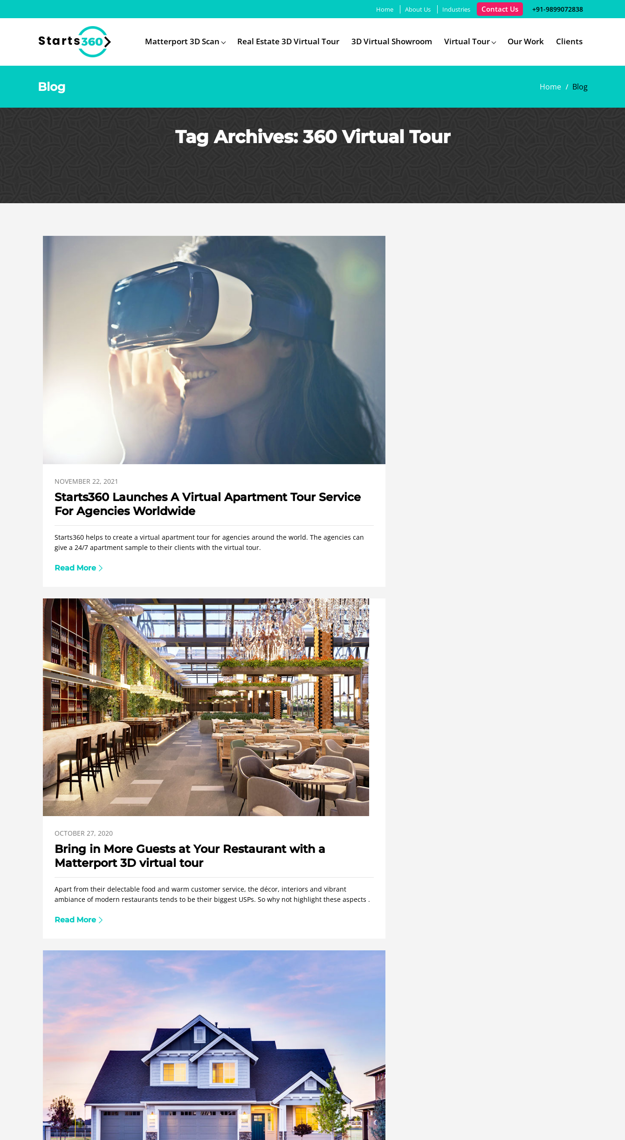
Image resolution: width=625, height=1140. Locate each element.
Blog (490, 977)
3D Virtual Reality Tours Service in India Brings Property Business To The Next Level (310, 710)
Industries (450, 9)
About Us (412, 9)
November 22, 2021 (86, 366)
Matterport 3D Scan (182, 41)
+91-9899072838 (553, 9)
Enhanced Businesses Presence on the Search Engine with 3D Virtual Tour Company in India (123, 710)
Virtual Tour (467, 41)
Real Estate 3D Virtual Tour (288, 41)
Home (378, 9)
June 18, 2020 (443, 672)
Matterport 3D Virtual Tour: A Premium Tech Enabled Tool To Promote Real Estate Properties (492, 403)
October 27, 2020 (267, 366)
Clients (569, 41)
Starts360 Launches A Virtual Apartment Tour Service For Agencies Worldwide (121, 403)
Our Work (526, 41)
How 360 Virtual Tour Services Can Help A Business (481, 702)
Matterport (255, 977)
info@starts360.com (393, 918)
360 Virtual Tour (189, 977)
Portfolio (448, 977)
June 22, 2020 (260, 673)
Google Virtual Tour (327, 977)
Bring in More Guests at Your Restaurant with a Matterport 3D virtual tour (306, 403)
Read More (75, 501)
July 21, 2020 (75, 673)
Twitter (553, 1118)
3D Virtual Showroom (391, 41)
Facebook (530, 1118)
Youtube (579, 1118)
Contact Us (493, 9)
